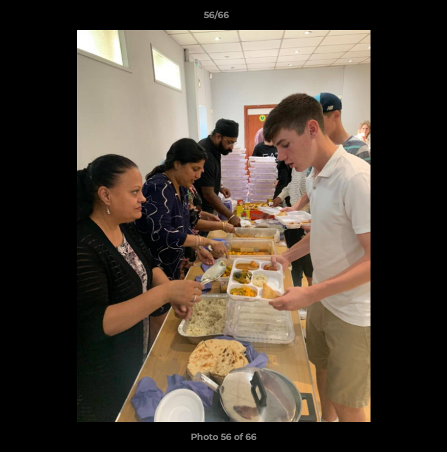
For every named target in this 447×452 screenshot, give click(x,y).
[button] (401, 18)
